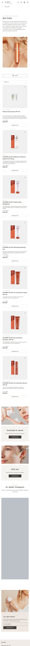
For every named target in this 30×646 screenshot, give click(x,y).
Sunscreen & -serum (15, 430)
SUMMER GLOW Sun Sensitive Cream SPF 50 (15, 293)
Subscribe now (9, 627)
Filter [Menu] (15, 75)
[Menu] (3, 2)
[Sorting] (15, 82)
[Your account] (24, 2)
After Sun (15, 469)
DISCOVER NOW (15, 437)
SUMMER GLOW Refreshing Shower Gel (14, 248)
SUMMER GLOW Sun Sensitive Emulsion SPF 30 (12, 338)
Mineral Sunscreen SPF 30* (11, 111)
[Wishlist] (21, 2)
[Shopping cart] (27, 2)
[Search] (18, 2)
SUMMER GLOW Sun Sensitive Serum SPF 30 (15, 384)
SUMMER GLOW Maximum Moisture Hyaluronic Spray (14, 158)
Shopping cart (15, 125)
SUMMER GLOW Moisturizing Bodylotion (12, 203)
